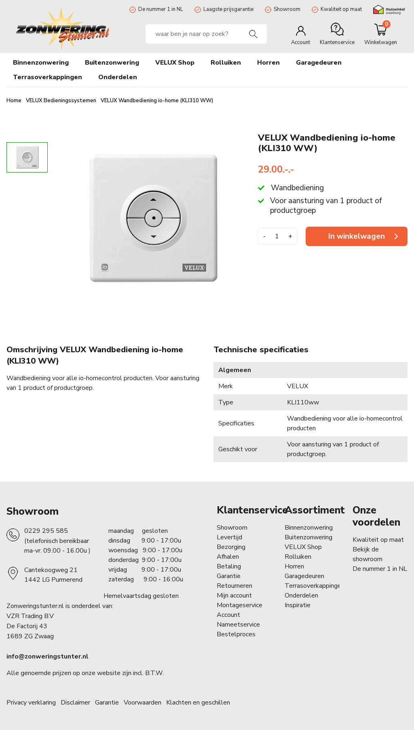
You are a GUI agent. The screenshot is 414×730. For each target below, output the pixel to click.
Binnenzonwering (309, 527)
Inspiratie (297, 605)
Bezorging (231, 547)
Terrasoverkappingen (314, 585)
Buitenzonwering (308, 537)
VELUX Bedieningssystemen (61, 100)
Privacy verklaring (31, 702)
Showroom (287, 9)
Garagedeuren (319, 62)
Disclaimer (75, 702)
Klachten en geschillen (198, 702)
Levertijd (229, 537)
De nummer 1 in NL (160, 9)
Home (14, 100)
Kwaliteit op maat (341, 9)
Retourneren (234, 585)
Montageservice (239, 605)
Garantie (229, 576)
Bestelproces (236, 634)
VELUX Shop (303, 547)
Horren (268, 62)
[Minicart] (380, 34)
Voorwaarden (142, 702)
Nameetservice (238, 624)
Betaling (229, 566)
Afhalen (228, 556)
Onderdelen (301, 595)
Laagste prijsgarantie (228, 9)
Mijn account (234, 595)
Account (228, 614)
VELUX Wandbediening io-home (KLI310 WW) (157, 100)
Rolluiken (298, 556)
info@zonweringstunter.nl (47, 656)
